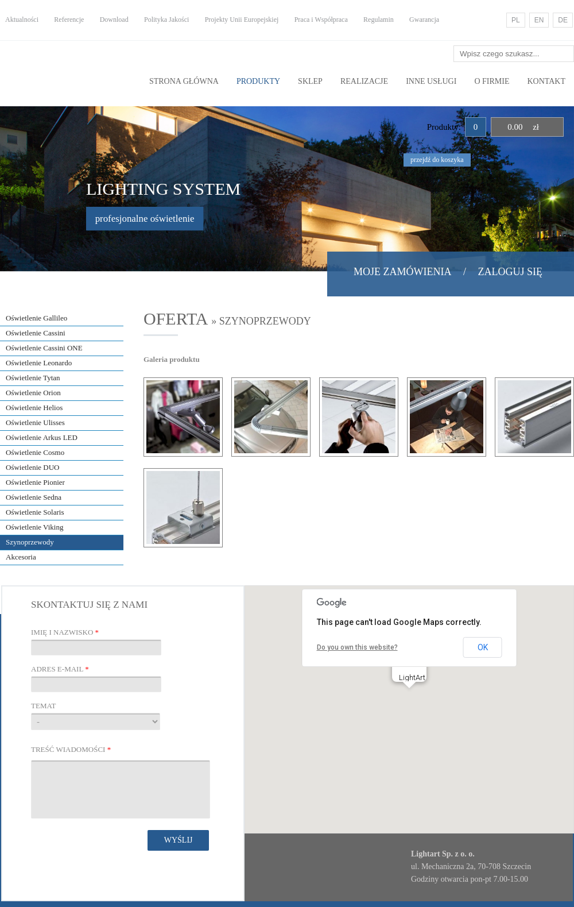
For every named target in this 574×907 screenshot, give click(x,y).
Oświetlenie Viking (34, 527)
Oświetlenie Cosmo (35, 452)
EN (539, 20)
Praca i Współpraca (321, 20)
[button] (409, 698)
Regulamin (378, 20)
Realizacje (364, 81)
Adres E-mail (60, 669)
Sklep (310, 81)
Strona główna (184, 81)
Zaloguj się (510, 271)
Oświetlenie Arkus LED (41, 437)
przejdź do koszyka (437, 160)
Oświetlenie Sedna (33, 497)
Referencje (69, 20)
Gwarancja (424, 20)
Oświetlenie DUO (33, 467)
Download (114, 20)
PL (515, 20)
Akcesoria (21, 557)
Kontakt (546, 81)
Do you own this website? (357, 647)
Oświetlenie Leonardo (39, 362)
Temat (43, 705)
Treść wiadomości (71, 749)
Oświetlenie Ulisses (35, 422)
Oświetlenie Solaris (35, 512)
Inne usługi (431, 81)
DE (563, 20)
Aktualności (21, 20)
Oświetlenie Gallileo (36, 318)
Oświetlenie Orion (33, 392)
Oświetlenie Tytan (33, 377)
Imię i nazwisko (65, 632)
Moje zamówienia (402, 271)
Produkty (258, 81)
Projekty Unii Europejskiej (242, 20)
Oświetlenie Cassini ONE (44, 347)
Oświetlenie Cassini (35, 333)
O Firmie (491, 81)
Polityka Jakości (166, 20)
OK (483, 647)
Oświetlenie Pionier (35, 482)
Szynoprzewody (30, 542)
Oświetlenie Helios (34, 407)
